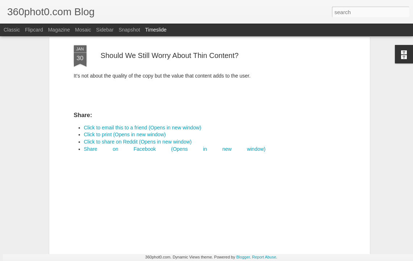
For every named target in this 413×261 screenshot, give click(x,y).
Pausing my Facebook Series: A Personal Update (333, 234)
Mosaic (83, 30)
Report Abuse (264, 257)
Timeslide (156, 30)
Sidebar (105, 30)
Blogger (243, 257)
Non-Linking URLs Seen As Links (315, 221)
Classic (12, 30)
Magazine (59, 30)
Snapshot (129, 30)
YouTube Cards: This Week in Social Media (133, 215)
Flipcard (34, 30)
